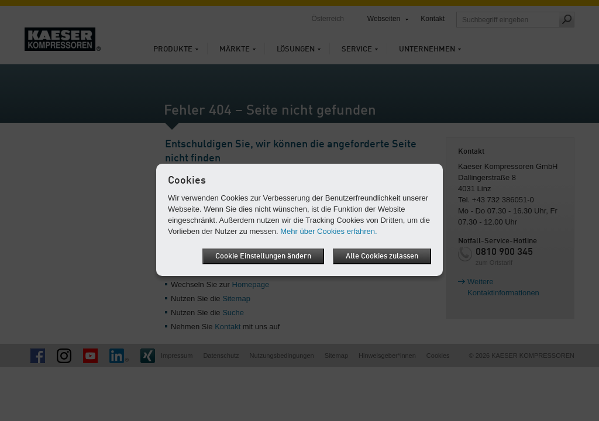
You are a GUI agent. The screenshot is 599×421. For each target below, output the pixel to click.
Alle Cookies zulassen (382, 256)
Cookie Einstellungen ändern (263, 256)
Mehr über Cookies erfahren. (328, 231)
